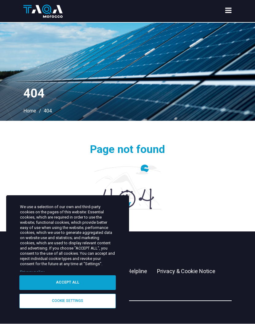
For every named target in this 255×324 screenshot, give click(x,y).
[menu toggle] (228, 11)
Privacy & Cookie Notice (186, 271)
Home (29, 111)
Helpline (137, 271)
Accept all (67, 282)
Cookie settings (67, 301)
